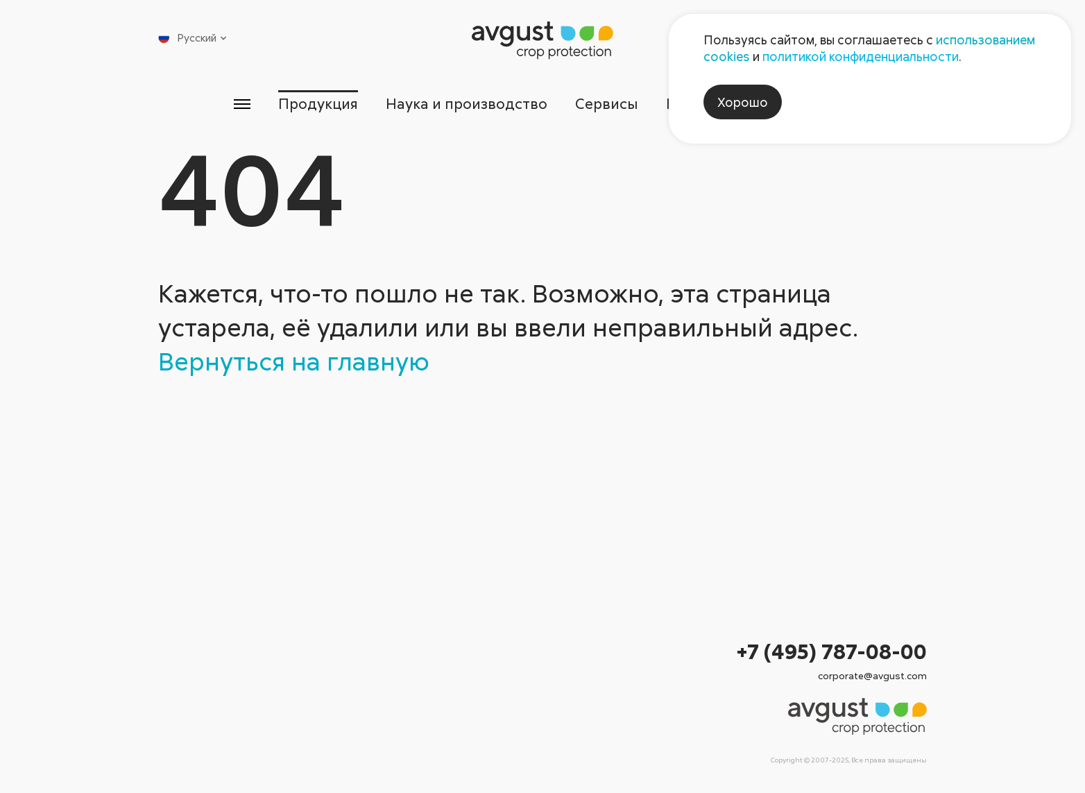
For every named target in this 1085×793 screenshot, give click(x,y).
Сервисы (606, 103)
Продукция (318, 103)
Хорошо (742, 102)
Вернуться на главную (293, 361)
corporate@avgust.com (872, 675)
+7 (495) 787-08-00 (832, 651)
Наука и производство (466, 103)
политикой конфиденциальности (860, 56)
